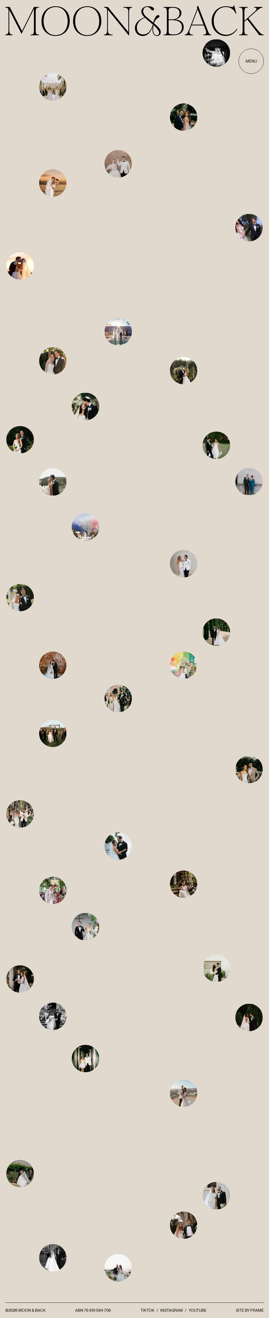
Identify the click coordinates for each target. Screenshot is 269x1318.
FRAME (257, 1310)
